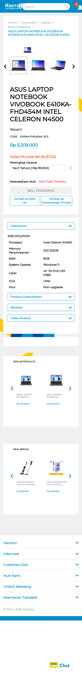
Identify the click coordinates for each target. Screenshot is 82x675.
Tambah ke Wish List (24, 200)
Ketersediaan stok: (38, 181)
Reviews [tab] (41, 307)
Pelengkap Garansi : (24, 162)
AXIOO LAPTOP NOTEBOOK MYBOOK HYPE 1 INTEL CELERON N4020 (24, 395)
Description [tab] (41, 225)
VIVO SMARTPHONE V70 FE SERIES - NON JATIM (57, 483)
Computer (28, 22)
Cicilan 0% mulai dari (33, 156)
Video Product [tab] (41, 318)
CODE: (29, 136)
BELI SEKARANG (41, 190)
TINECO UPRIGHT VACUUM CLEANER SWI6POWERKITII (25, 483)
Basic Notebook (19, 27)
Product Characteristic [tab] (41, 296)
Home (12, 22)
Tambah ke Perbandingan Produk (56, 200)
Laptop (45, 22)
